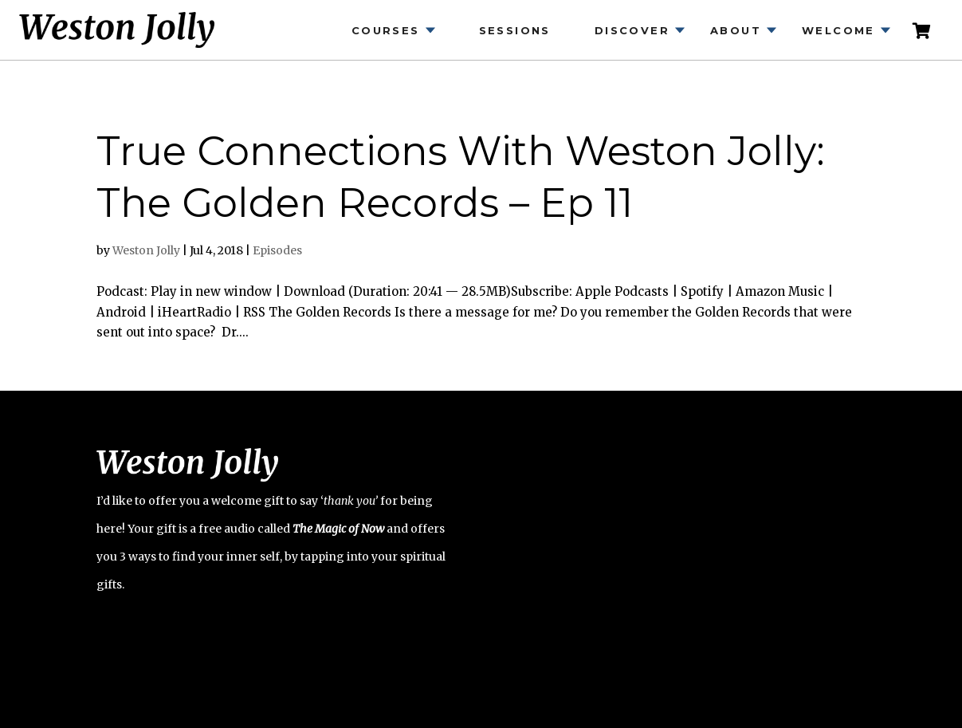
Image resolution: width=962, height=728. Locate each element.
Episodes (277, 250)
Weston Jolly (146, 250)
